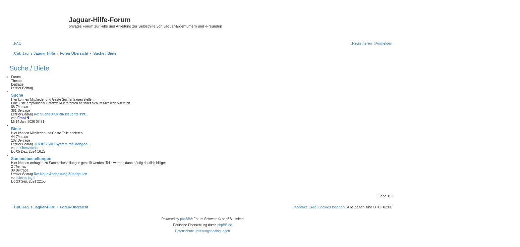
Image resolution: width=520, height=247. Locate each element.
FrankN (23, 118)
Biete (16, 129)
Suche (17, 95)
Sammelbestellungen (31, 158)
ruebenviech (26, 148)
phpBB (185, 219)
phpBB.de (224, 225)
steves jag (25, 178)
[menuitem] (17, 43)
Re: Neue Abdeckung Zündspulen (61, 174)
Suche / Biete (29, 68)
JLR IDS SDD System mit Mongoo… (62, 144)
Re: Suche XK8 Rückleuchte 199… (61, 114)
